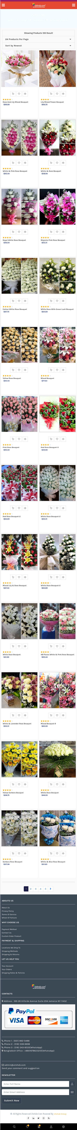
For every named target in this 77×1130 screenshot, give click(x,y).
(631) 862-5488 (22, 1041)
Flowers (38, 20)
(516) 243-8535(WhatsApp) (28, 1047)
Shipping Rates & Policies (13, 973)
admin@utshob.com (15, 1065)
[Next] (50, 888)
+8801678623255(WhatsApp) (39, 1050)
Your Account (7, 966)
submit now (11, 1100)
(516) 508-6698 (22, 1044)
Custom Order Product (11, 936)
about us (6, 908)
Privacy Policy (8, 911)
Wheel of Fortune (9, 918)
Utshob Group (60, 1114)
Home (11, 20)
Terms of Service (9, 914)
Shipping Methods (10, 951)
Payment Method (9, 929)
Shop (24, 20)
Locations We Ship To (11, 948)
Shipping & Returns (10, 954)
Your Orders (7, 969)
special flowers (59, 20)
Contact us (6, 933)
